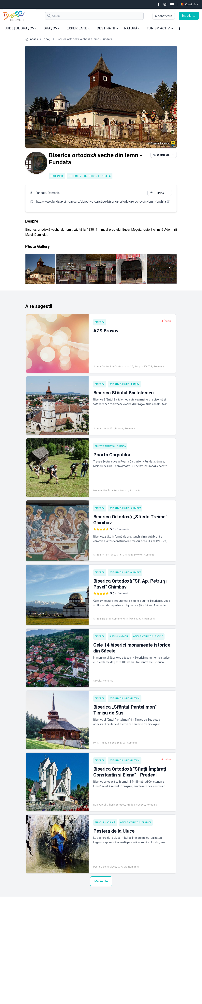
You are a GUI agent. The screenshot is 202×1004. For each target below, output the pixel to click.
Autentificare (163, 16)
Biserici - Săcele (119, 636)
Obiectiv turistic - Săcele (148, 636)
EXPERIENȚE (79, 28)
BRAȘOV (52, 28)
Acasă (34, 39)
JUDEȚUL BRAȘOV (21, 28)
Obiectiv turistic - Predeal (124, 698)
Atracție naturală (105, 822)
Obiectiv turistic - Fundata (89, 176)
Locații (46, 39)
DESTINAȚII (107, 28)
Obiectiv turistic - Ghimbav (125, 508)
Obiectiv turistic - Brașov (124, 384)
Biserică (57, 176)
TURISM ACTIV (160, 28)
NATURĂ (132, 28)
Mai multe (101, 881)
